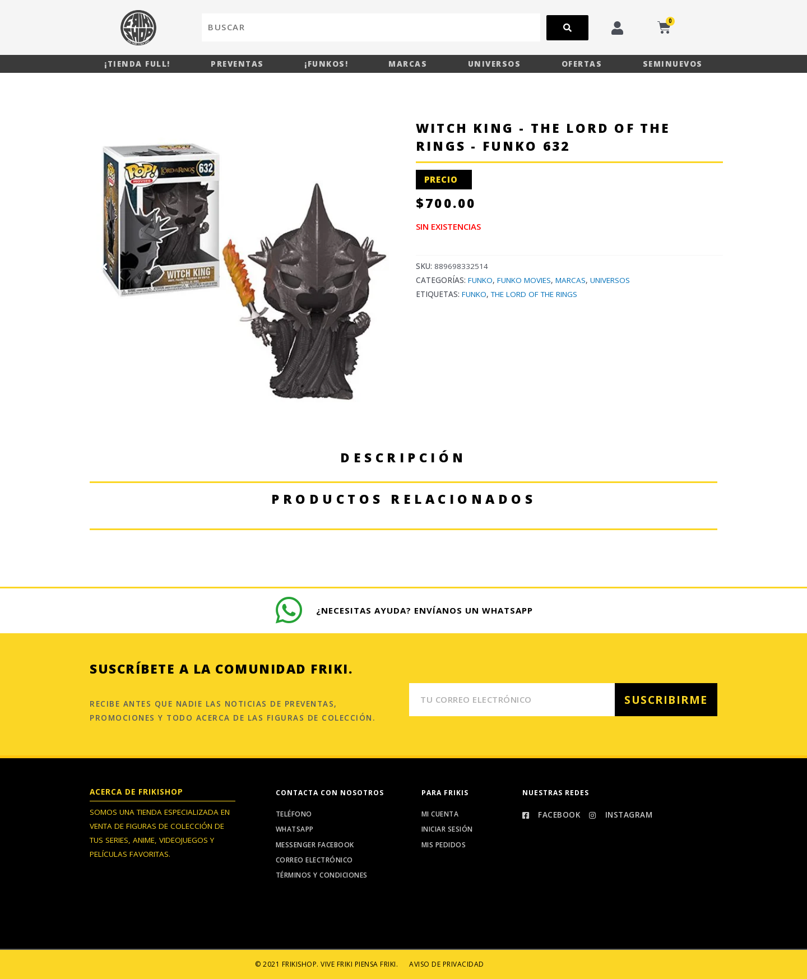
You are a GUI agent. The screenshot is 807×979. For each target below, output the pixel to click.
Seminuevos (673, 64)
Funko (480, 280)
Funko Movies (524, 280)
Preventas (237, 64)
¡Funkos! (326, 64)
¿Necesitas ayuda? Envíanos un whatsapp (424, 610)
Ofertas (582, 64)
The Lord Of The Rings (534, 294)
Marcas (407, 64)
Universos (494, 64)
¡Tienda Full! (137, 64)
